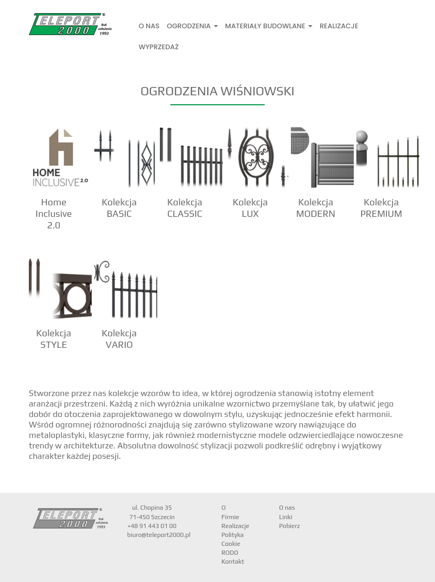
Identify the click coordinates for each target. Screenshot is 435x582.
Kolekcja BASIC (119, 207)
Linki (285, 517)
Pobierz (289, 526)
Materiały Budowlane (268, 26)
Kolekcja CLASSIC (184, 207)
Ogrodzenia (192, 26)
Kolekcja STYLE (53, 338)
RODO (230, 552)
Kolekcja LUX (250, 207)
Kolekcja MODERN (315, 207)
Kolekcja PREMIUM (381, 207)
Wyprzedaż (159, 47)
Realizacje (339, 26)
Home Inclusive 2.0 (54, 213)
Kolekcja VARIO (119, 338)
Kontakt (233, 561)
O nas (149, 26)
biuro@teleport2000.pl (159, 535)
